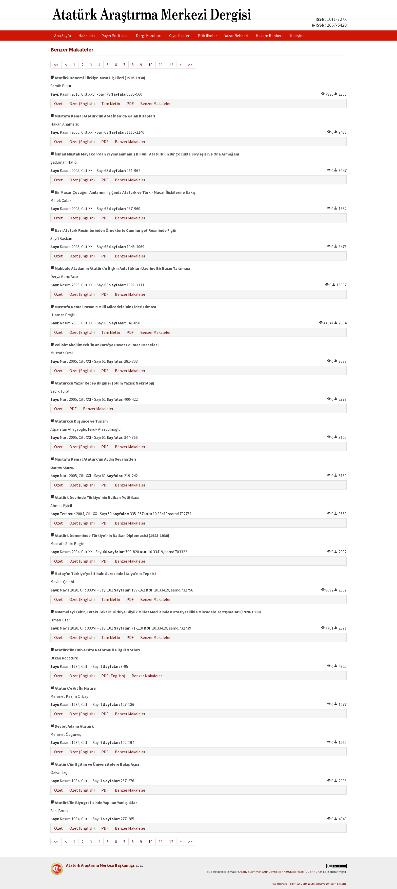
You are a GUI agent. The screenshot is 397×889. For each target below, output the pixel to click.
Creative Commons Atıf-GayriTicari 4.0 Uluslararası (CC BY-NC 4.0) (280, 872)
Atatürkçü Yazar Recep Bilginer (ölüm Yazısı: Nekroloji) (102, 383)
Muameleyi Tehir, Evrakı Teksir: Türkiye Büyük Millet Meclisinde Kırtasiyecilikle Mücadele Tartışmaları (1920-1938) (155, 611)
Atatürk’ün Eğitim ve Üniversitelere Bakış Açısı (94, 764)
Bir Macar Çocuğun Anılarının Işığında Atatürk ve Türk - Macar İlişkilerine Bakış (122, 192)
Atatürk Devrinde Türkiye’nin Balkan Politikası (94, 497)
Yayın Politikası (115, 35)
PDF (130, 103)
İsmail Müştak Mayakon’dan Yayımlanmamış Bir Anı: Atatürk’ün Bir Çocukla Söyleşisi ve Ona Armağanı (144, 153)
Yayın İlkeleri (179, 35)
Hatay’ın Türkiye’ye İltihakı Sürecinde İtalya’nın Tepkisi (103, 573)
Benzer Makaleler (155, 103)
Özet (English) (82, 103)
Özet (58, 103)
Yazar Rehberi (236, 35)
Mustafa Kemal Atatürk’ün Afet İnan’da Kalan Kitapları (102, 115)
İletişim (297, 35)
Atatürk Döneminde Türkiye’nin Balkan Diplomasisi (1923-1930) (109, 535)
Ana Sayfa (62, 35)
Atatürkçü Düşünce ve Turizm (79, 421)
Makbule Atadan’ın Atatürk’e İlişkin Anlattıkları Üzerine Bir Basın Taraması (120, 268)
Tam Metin (110, 103)
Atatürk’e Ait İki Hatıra (73, 688)
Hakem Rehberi (269, 35)
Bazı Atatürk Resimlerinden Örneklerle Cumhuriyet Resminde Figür (113, 230)
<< (56, 64)
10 (150, 64)
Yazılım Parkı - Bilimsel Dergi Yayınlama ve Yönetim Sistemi (309, 883)
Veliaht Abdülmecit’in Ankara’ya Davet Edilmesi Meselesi (104, 344)
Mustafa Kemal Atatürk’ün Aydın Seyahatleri (93, 459)
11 (161, 64)
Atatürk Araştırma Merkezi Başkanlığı (100, 865)
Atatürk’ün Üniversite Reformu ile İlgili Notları (95, 649)
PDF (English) (113, 675)
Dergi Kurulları (148, 35)
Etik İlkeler (207, 35)
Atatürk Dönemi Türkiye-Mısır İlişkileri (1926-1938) (97, 77)
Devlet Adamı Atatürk (72, 726)
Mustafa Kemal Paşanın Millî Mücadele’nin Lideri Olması (103, 306)
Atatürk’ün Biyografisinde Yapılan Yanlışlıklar (93, 802)
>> (190, 64)
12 (171, 64)
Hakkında (86, 35)
